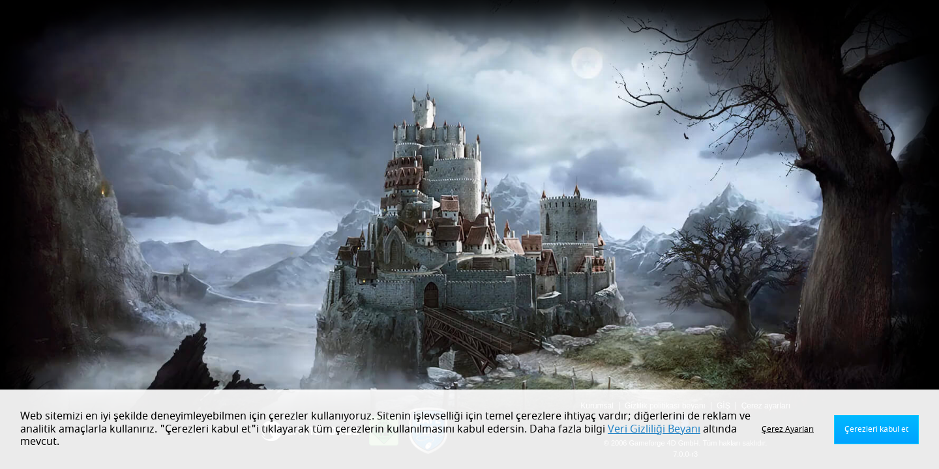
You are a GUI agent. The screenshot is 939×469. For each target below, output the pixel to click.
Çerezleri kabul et (876, 429)
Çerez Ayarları (788, 429)
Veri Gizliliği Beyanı (654, 429)
